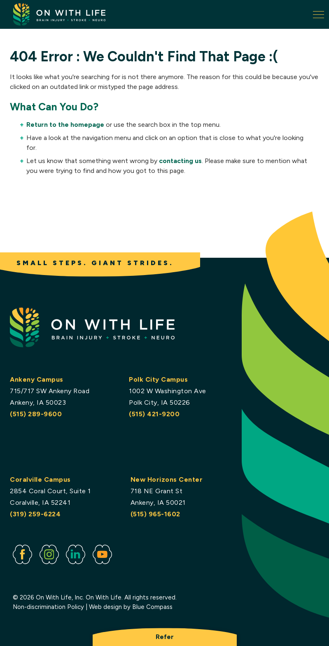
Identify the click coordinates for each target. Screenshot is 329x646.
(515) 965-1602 (155, 514)
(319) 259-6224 (35, 514)
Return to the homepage (65, 124)
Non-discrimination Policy (48, 607)
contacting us (180, 161)
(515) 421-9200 (154, 414)
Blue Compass (152, 607)
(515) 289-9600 (36, 414)
